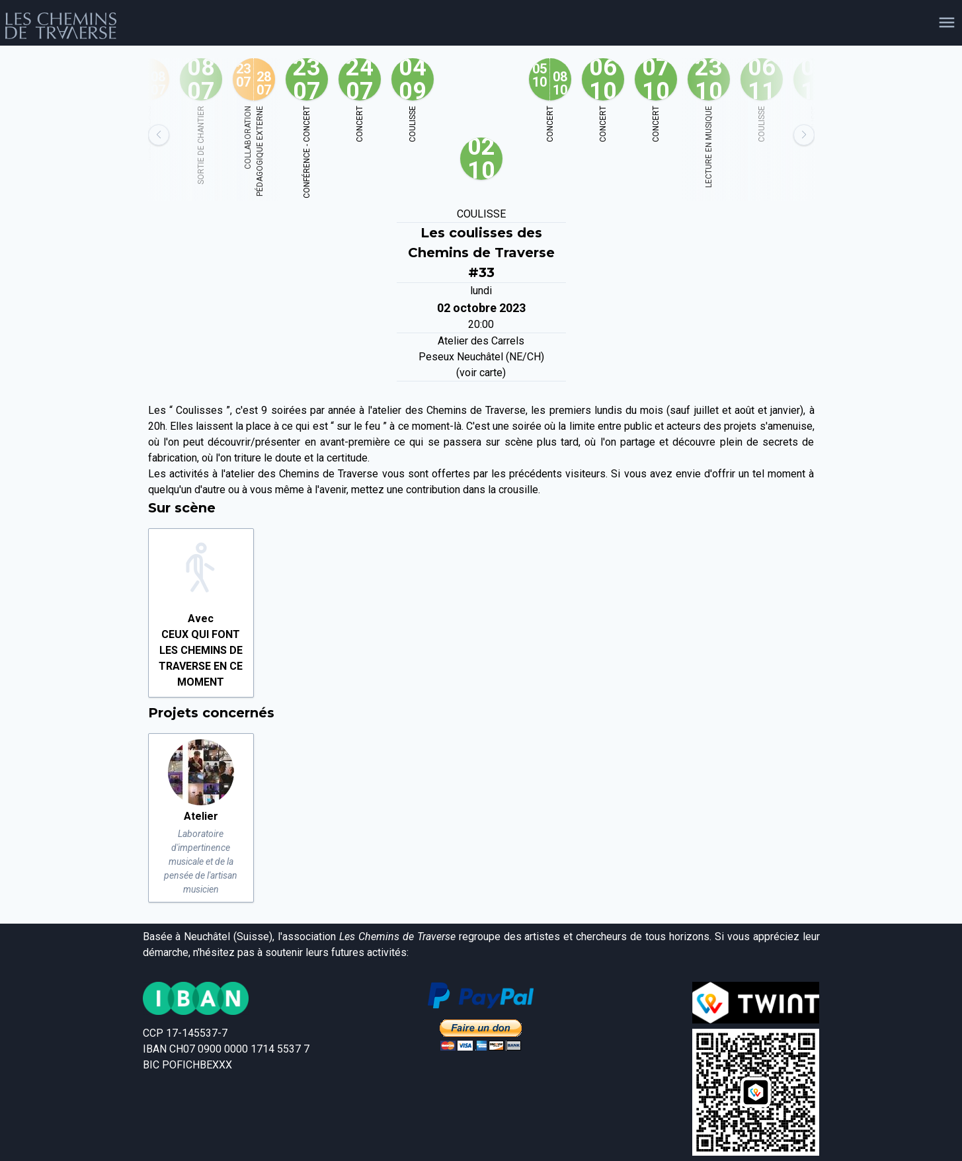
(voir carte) (481, 372)
